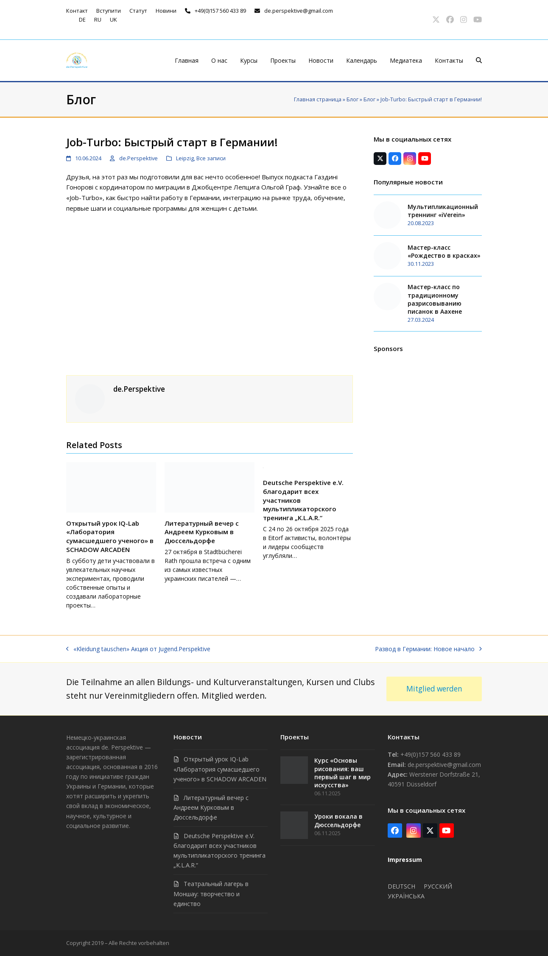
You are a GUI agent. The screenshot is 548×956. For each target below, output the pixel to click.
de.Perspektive (138, 158)
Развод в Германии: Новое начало (428, 648)
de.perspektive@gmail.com (298, 10)
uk (113, 19)
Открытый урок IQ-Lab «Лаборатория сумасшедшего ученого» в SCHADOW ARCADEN (110, 536)
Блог (352, 99)
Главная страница (317, 99)
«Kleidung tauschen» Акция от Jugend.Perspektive (138, 648)
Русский (438, 886)
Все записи (211, 158)
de (82, 19)
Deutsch (401, 886)
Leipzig (185, 158)
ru (97, 19)
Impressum (405, 860)
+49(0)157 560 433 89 (220, 10)
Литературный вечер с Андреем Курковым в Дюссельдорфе (202, 532)
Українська (406, 896)
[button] (479, 60)
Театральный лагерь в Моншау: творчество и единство (211, 893)
